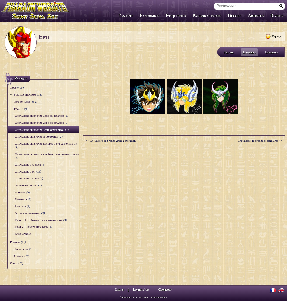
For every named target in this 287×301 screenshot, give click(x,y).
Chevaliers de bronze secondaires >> (260, 140)
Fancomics (149, 15)
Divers (276, 15)
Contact (272, 52)
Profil (228, 52)
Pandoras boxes (206, 15)
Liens (119, 289)
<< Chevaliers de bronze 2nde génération (111, 140)
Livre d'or (141, 289)
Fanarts (125, 15)
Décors (235, 15)
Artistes (256, 15)
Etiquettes (176, 15)
